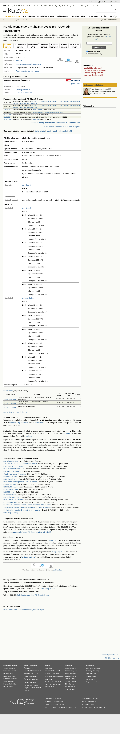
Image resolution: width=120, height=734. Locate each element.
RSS (90, 707)
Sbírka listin (8, 391)
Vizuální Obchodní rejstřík (93, 68)
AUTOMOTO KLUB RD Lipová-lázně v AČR (20, 464)
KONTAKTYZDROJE (44, 46)
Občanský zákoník (70, 681)
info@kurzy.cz (53, 540)
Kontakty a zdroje (28, 557)
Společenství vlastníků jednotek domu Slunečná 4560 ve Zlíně (27, 505)
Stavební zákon (70, 686)
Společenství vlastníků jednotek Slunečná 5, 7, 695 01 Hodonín (27, 507)
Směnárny (27, 673)
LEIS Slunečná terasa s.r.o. (13, 469)
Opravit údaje (75, 84)
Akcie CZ (17, 6)
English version (91, 677)
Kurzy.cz (5, 20)
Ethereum (61, 676)
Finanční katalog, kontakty (93, 73)
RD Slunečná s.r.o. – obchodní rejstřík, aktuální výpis (23, 610)
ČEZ (50, 668)
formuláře (72, 689)
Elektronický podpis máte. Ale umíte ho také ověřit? (102, 92)
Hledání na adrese (45, 16)
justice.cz (29, 436)
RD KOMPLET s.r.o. (11, 489)
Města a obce (69, 671)
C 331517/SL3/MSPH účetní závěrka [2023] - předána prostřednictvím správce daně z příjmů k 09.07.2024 (46, 106)
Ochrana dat (50, 698)
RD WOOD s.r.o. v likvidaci (13, 500)
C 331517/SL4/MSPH (10, 398)
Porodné (35, 685)
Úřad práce (27, 679)
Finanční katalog (70, 679)
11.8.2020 (7, 114)
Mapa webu (93, 673)
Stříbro (60, 682)
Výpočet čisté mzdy (9, 668)
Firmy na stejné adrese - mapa (27, 71)
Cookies (58, 698)
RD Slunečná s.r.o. (26, 20)
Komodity (40, 6)
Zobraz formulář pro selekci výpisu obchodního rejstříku (62, 127)
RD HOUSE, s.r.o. (10, 487)
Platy (37, 679)
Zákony (83, 6)
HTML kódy (97, 707)
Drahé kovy (48, 679)
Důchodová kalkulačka (10, 671)
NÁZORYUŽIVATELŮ (54, 46)
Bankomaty (33, 665)
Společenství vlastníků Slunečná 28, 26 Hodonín (21, 510)
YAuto (101, 2)
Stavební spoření (35, 671)
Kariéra (91, 2)
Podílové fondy (55, 671)
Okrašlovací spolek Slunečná (14, 474)
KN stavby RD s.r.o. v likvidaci (14, 466)
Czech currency (90, 679)
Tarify (64, 6)
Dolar (36, 673)
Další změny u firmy (47, 589)
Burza (46, 668)
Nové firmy (94, 16)
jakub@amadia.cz (23, 90)
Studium (117, 2)
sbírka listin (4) (65, 131)
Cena (91, 668)
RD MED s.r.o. (8, 492)
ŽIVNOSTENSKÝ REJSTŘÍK (20, 46)
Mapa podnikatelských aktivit (94, 75)
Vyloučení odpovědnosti (54, 701)
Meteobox (107, 2)
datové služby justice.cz (18, 423)
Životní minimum (8, 681)
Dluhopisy (48, 671)
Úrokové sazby (28, 668)
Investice (47, 665)
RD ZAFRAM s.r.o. (10, 502)
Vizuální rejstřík (12, 16)
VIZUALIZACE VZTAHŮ (74, 46)
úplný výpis (40, 131)
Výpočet (14, 665)
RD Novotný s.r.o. (10, 494)
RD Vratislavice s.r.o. (11, 497)
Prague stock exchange (93, 682)
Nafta (59, 684)
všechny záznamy (94, 54)
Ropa (46, 684)
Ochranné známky (78, 16)
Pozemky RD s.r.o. (10, 477)
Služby (104, 16)
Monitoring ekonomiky (92, 671)
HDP (54, 673)
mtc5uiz (19, 61)
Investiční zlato (52, 682)
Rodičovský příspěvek (10, 679)
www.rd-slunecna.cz (24, 93)
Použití (84, 707)
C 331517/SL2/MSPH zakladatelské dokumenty (47, 112)
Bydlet (112, 2)
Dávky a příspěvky (30, 682)
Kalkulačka (76, 6)
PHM (50, 684)
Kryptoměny (48, 676)
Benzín (55, 684)
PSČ (75, 671)
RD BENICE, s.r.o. (10, 479)
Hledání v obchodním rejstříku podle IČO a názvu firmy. (99, 37)
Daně (66, 689)
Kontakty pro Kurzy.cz (90, 704)
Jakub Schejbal (37, 110)
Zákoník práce (69, 684)
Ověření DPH (62, 16)
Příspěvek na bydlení (9, 676)
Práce (89, 6)
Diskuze (99, 6)
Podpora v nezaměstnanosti (32, 688)
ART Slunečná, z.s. (10, 461)
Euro (32, 673)
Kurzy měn (32, 6)
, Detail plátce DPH (28, 64)
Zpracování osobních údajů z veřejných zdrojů (32, 532)
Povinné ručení (8, 686)
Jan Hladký (36, 119)
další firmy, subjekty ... (11, 513)
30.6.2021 (7, 110)
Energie (69, 6)
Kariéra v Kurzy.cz (89, 701)
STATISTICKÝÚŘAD (33, 46)
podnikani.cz (57, 570)
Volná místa (32, 677)
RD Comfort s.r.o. (10, 484)
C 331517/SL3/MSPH (10, 402)
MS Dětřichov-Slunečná (12, 471)
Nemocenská (28, 685)
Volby (87, 673)
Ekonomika (48, 673)
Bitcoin (51, 6)
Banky (26, 665)
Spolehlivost (97, 668)
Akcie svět (24, 6)
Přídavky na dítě (8, 673)
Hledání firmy (29, 16)
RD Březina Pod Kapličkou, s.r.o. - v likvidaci (20, 482)
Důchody (26, 690)
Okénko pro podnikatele (93, 85)
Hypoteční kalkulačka (9, 684)
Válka (94, 6)
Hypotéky (58, 6)
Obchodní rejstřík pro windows (94, 70)
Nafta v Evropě (49, 686)
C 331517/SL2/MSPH (10, 406)
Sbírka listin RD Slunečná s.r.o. (15, 412)
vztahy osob (52, 131)
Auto (87, 668)
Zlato (46, 6)
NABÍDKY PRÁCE (64, 46)
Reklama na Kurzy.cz (90, 698)
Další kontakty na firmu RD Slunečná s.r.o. (33, 595)
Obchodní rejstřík (14, 20)
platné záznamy (93, 51)
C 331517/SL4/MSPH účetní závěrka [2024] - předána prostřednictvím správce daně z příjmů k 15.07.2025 (46, 102)
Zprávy (10, 6)
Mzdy (33, 679)
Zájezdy (97, 2)
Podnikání (68, 665)
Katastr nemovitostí (71, 673)
